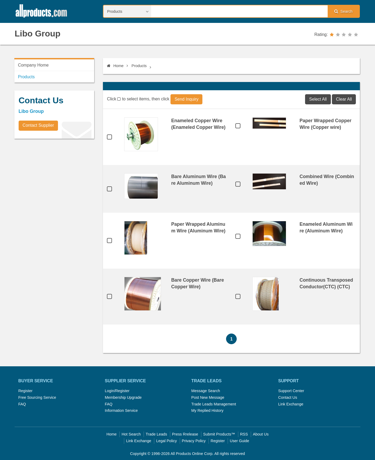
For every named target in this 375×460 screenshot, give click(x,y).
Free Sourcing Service (37, 397)
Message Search (205, 391)
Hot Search (131, 434)
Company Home (33, 65)
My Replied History (207, 410)
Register (25, 391)
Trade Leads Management (213, 404)
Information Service (121, 410)
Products (139, 66)
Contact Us (287, 397)
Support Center (291, 391)
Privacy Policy (194, 441)
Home (115, 66)
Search (343, 11)
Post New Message (207, 397)
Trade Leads (156, 434)
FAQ (22, 404)
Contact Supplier (38, 125)
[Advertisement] (54, 180)
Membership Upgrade (123, 397)
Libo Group (37, 33)
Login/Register (117, 391)
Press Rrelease (185, 434)
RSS (244, 434)
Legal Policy (166, 441)
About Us (261, 434)
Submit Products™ (219, 434)
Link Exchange (290, 404)
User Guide (239, 441)
